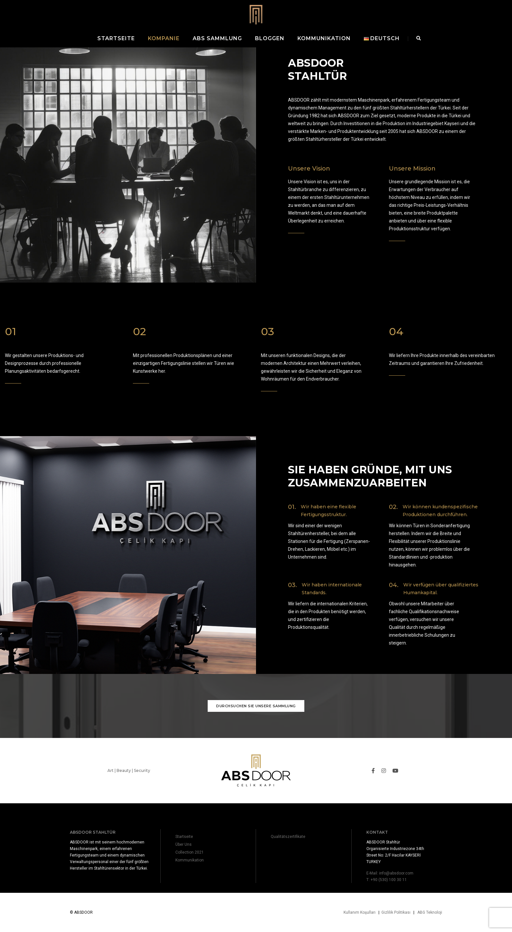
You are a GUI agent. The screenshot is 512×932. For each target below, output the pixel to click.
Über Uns (183, 844)
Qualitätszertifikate (288, 836)
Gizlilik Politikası (395, 912)
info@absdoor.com (396, 873)
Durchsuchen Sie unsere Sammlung (256, 715)
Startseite (116, 38)
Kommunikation (324, 38)
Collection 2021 (189, 852)
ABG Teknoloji (429, 912)
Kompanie (164, 38)
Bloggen (269, 38)
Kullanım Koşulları (360, 912)
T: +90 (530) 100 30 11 (386, 879)
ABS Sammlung (217, 38)
